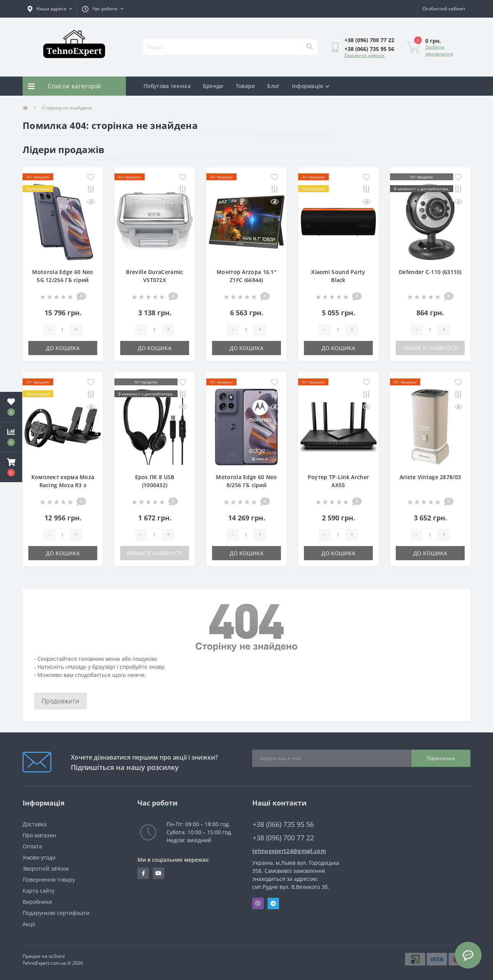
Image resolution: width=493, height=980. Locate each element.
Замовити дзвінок (364, 55)
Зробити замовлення (439, 50)
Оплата (32, 846)
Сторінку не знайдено (67, 107)
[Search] (309, 47)
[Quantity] (62, 329)
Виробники (37, 901)
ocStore (57, 956)
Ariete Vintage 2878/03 (430, 477)
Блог (273, 86)
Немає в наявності (430, 348)
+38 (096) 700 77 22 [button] (283, 837)
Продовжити (60, 701)
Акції (29, 924)
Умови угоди (39, 857)
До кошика (63, 348)
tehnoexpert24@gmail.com (289, 850)
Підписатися (441, 758)
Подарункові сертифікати (56, 912)
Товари (245, 86)
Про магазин (39, 835)
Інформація (310, 86)
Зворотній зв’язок (46, 868)
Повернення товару (49, 879)
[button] (11, 467)
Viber (258, 903)
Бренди (213, 86)
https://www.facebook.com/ (143, 873)
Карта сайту (38, 890)
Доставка (35, 824)
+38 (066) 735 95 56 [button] (283, 824)
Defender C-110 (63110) (430, 272)
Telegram (273, 903)
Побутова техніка (167, 86)
